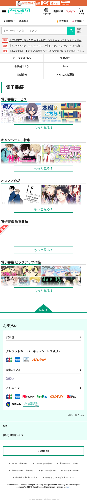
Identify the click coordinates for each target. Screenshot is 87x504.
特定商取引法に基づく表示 (26, 477)
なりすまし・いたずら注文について (59, 477)
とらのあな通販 (65, 74)
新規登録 (58, 11)
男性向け (62, 21)
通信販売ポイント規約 (69, 463)
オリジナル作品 (21, 58)
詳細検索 (79, 30)
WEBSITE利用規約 (19, 463)
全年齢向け (8, 21)
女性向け (78, 21)
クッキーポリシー (71, 471)
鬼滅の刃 (65, 58)
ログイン (70, 11)
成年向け (23, 21)
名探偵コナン (22, 66)
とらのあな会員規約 (43, 463)
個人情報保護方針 (48, 471)
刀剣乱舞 (22, 74)
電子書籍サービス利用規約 (22, 471)
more (68, 487)
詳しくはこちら (76, 415)
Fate (65, 66)
